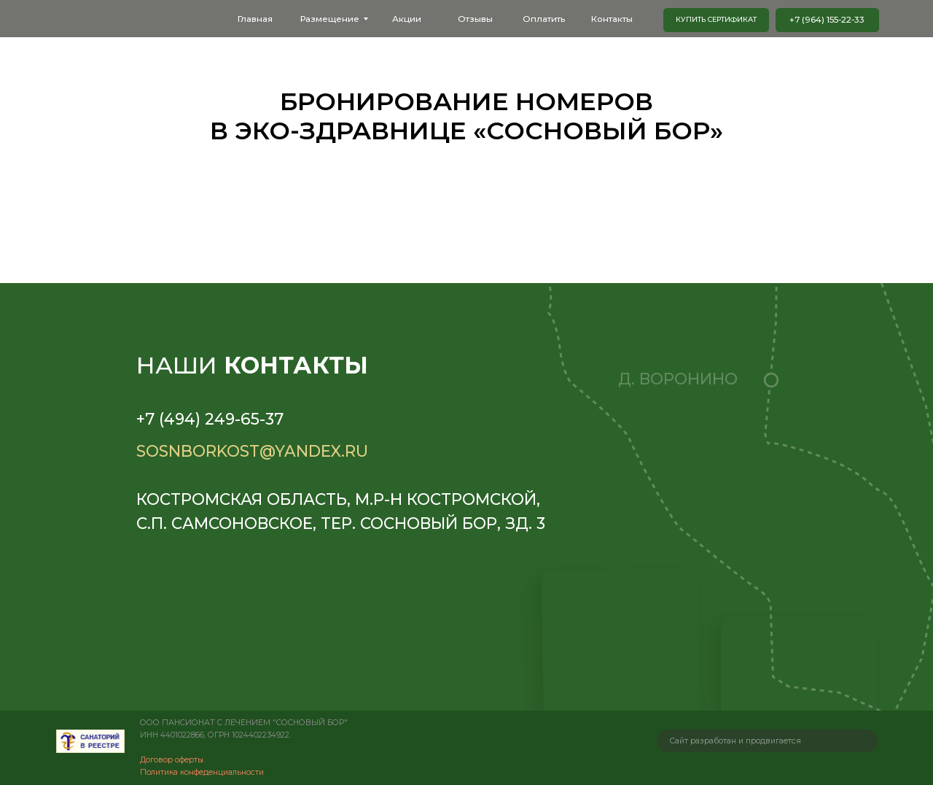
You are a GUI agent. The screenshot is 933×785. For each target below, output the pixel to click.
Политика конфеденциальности (202, 772)
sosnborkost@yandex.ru (252, 450)
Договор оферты (171, 760)
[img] (90, 741)
